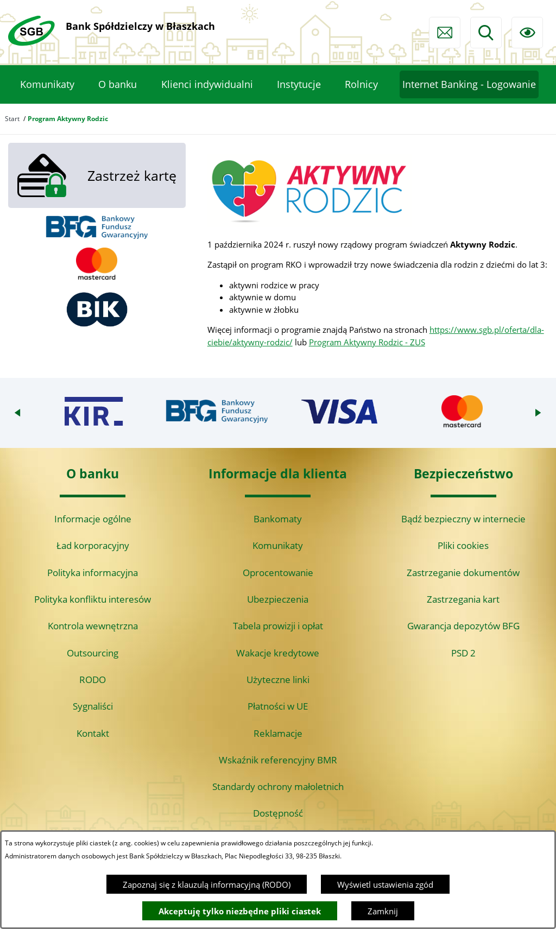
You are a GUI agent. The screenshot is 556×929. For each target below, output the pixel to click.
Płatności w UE (278, 706)
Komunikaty (277, 545)
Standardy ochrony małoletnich (278, 786)
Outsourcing (92, 653)
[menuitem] (47, 84)
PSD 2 (463, 653)
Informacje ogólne (92, 519)
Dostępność (278, 813)
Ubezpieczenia (277, 599)
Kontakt (93, 733)
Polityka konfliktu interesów (92, 599)
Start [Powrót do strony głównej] (12, 118)
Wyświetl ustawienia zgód (385, 884)
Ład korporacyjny (92, 545)
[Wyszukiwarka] (486, 32)
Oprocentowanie (278, 572)
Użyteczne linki (278, 679)
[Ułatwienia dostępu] (527, 32)
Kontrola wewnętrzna (93, 626)
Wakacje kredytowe (277, 653)
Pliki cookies (463, 545)
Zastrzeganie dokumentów (463, 572)
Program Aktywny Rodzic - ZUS (367, 342)
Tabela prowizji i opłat (278, 626)
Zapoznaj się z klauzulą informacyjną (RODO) (206, 884)
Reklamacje (278, 733)
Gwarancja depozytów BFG (463, 626)
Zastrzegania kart (463, 599)
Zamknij (383, 911)
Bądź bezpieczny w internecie (463, 519)
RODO (92, 679)
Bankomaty (278, 519)
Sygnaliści (93, 706)
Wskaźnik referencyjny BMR (278, 760)
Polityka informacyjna (92, 572)
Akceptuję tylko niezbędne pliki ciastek (240, 911)
